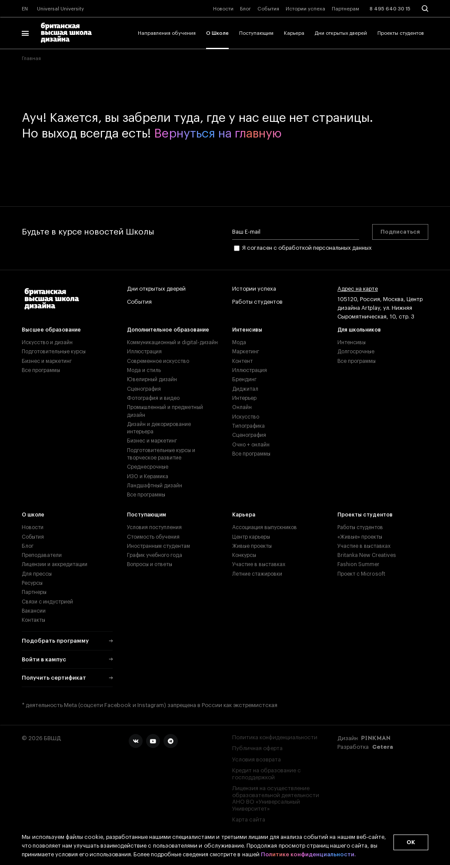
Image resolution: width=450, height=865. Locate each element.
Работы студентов (257, 302)
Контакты (33, 620)
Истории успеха (305, 9)
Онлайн (242, 407)
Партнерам (345, 9)
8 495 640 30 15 (390, 9)
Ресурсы (32, 583)
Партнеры (34, 592)
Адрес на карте (357, 289)
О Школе (217, 33)
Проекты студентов (400, 33)
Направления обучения (167, 33)
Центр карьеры (251, 537)
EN (25, 9)
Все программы (41, 370)
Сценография (144, 389)
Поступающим (256, 33)
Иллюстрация (144, 351)
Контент (242, 361)
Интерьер (244, 398)
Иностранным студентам (158, 546)
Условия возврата (256, 759)
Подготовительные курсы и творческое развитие (161, 454)
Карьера (294, 33)
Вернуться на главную (218, 133)
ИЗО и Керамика (147, 476)
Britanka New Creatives (366, 555)
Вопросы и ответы (149, 564)
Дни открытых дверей (341, 33)
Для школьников (359, 329)
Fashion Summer (358, 564)
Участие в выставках (258, 564)
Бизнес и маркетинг (47, 361)
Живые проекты (252, 546)
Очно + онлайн (251, 444)
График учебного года (154, 555)
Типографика (248, 426)
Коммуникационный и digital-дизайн (172, 342)
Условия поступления (154, 527)
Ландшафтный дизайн (154, 485)
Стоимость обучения (153, 537)
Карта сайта (248, 819)
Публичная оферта (257, 748)
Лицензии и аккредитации (54, 564)
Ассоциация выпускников (264, 527)
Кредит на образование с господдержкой (266, 774)
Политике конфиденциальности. (308, 854)
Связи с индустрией (47, 601)
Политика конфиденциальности (274, 737)
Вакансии (34, 611)
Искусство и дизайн (47, 342)
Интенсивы (247, 329)
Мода (239, 342)
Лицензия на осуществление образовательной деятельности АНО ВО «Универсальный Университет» (275, 798)
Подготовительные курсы (54, 351)
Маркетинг (245, 351)
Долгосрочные (355, 351)
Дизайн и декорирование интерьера (159, 428)
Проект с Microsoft (361, 574)
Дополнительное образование (168, 329)
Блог (245, 9)
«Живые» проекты (359, 537)
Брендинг (244, 379)
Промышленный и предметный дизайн (165, 411)
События (268, 9)
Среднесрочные (147, 466)
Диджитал (245, 389)
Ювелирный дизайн (152, 379)
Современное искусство (158, 361)
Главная (31, 58)
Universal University (60, 9)
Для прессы (37, 574)
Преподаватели (42, 555)
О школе (33, 514)
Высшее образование (51, 329)
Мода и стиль (144, 370)
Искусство (245, 416)
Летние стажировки (257, 574)
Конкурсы (244, 555)
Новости (223, 9)
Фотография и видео (153, 398)
